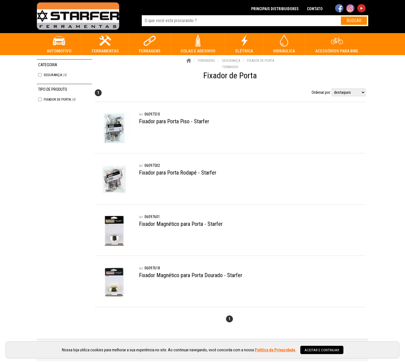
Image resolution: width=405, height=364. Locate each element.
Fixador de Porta (59, 99)
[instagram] (350, 9)
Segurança (55, 75)
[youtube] (361, 9)
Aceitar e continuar (321, 350)
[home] (78, 16)
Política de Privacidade (275, 349)
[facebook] (339, 9)
